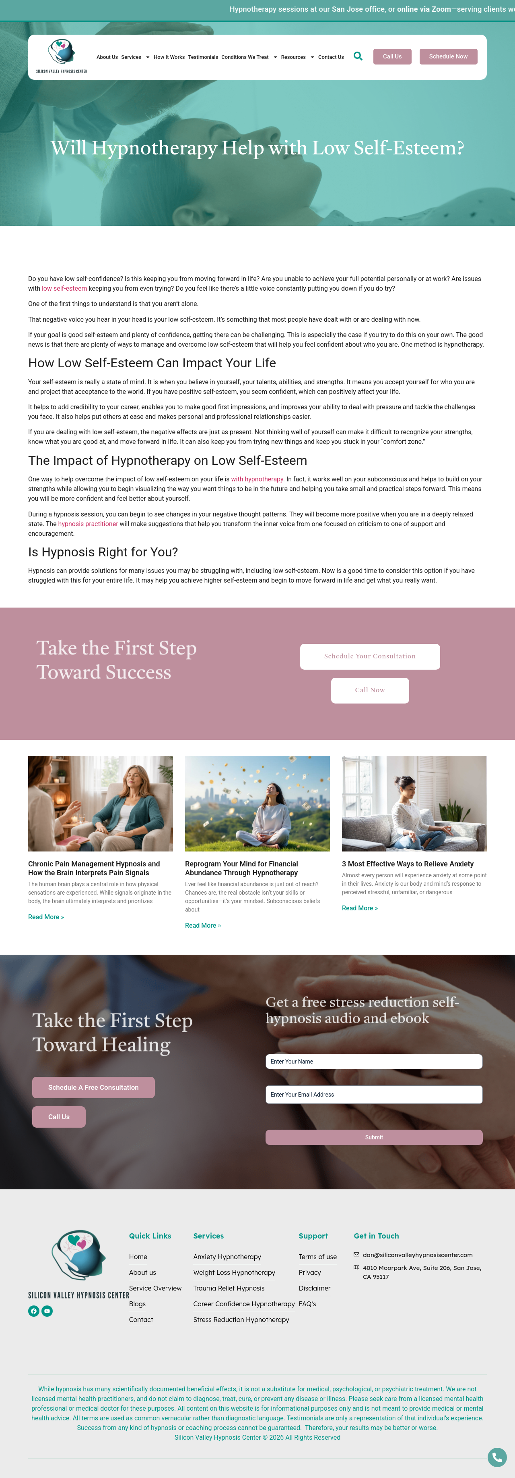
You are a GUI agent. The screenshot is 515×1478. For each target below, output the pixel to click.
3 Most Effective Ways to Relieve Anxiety (408, 864)
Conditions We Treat (249, 57)
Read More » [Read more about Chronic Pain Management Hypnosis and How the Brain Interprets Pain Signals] (46, 917)
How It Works (169, 57)
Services (135, 57)
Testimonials (203, 57)
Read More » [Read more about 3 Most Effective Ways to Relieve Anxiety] (360, 908)
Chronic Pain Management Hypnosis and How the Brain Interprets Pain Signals (94, 868)
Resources (298, 57)
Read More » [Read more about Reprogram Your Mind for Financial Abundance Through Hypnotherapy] (203, 925)
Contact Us (331, 57)
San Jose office (376, 9)
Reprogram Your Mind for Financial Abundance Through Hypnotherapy (241, 868)
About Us (107, 57)
